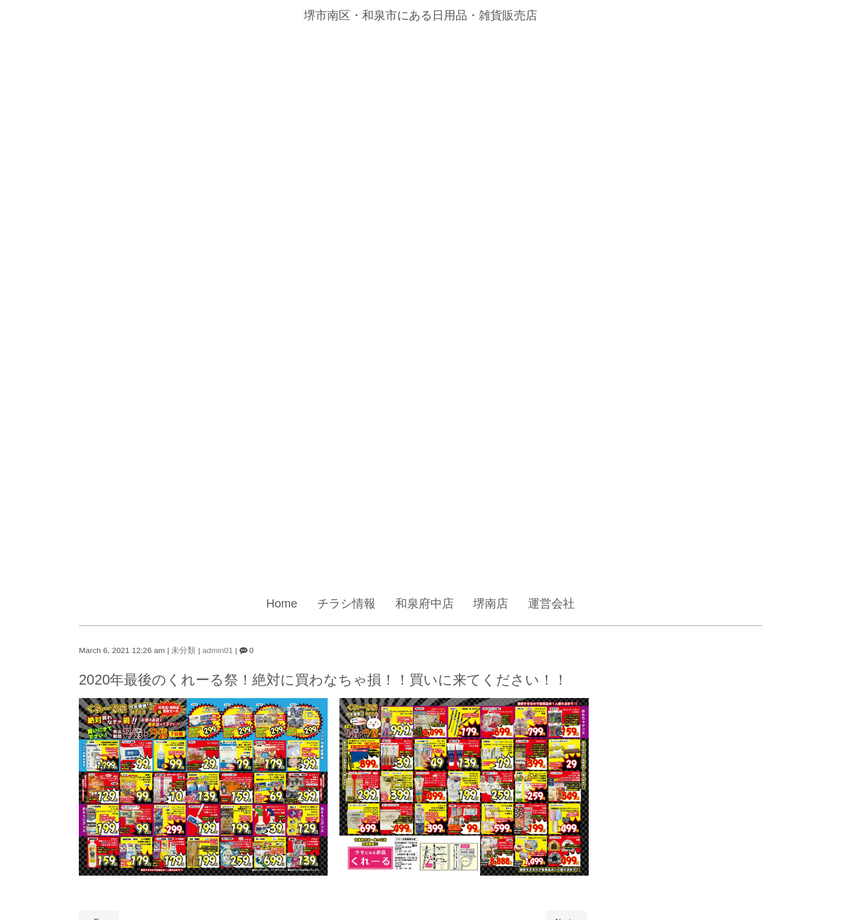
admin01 (218, 650)
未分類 (183, 650)
